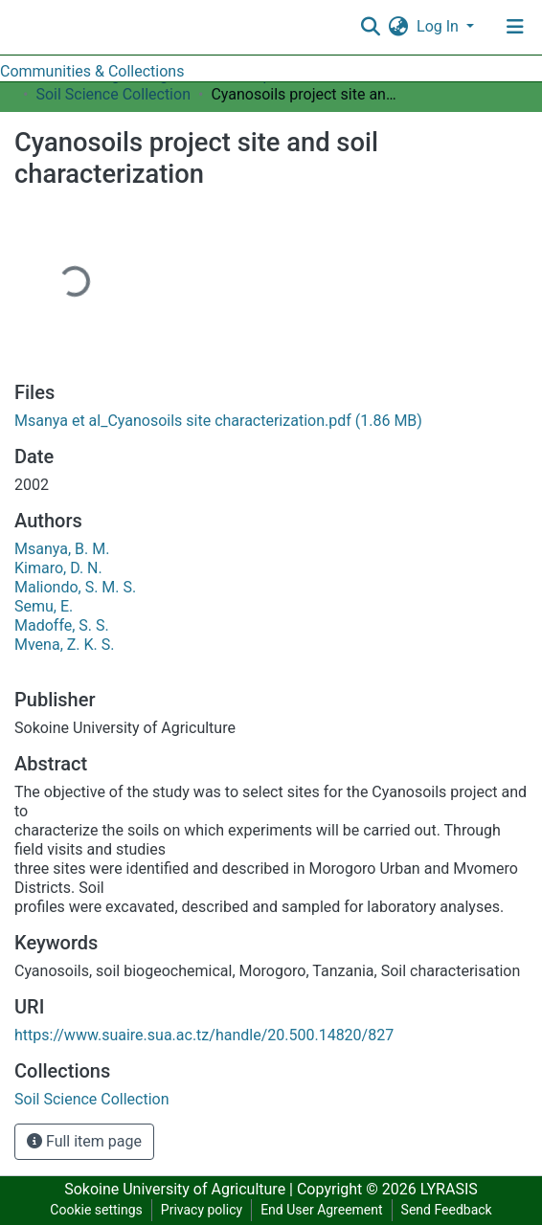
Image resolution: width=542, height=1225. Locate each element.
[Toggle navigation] (515, 27)
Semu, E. (43, 606)
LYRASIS (449, 1189)
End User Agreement (321, 1209)
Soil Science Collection (113, 94)
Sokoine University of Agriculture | (180, 1189)
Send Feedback (446, 1209)
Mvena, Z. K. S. (64, 644)
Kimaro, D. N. (58, 568)
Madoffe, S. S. (61, 625)
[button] (398, 26)
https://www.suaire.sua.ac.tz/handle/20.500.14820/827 (204, 1035)
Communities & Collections (92, 71)
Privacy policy (201, 1209)
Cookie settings (96, 1209)
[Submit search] (370, 26)
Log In (440, 26)
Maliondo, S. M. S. (75, 587)
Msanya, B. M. (61, 549)
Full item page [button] (84, 1141)
